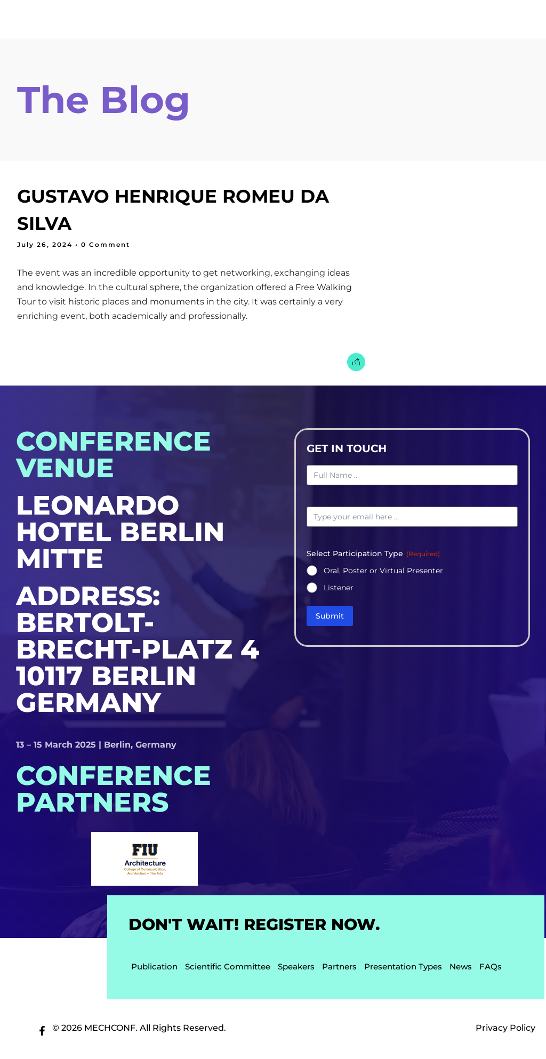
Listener (339, 590)
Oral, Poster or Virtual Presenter (383, 572)
